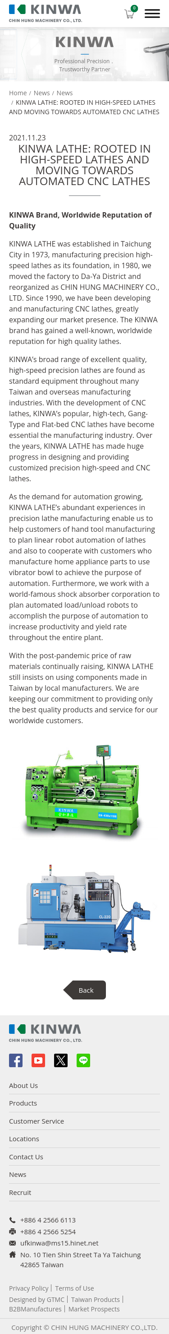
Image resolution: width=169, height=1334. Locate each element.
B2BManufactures (35, 1309)
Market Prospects (94, 1309)
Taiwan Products (95, 1299)
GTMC (55, 1299)
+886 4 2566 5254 (48, 1231)
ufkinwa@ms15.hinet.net (59, 1242)
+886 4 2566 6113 (48, 1219)
